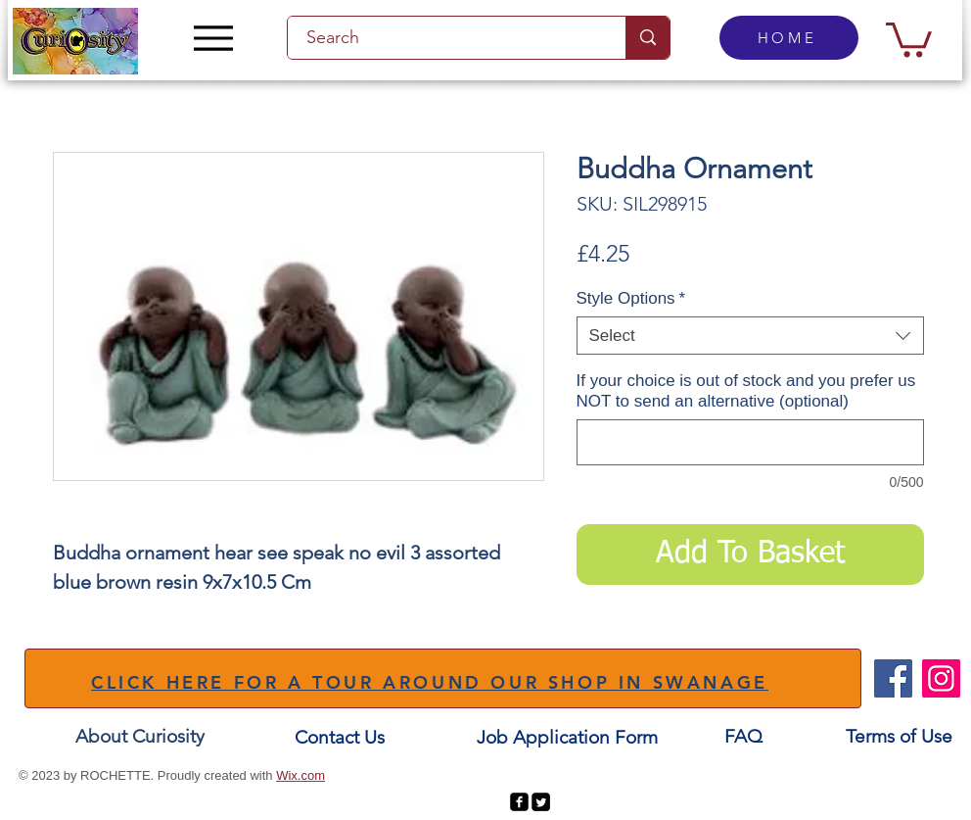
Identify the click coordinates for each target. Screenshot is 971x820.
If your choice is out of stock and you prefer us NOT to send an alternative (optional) (746, 390)
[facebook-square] (519, 802)
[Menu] (213, 38)
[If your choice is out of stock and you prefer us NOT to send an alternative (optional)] (750, 442)
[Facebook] (893, 678)
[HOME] (788, 38)
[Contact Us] (339, 738)
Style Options (631, 298)
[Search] (445, 38)
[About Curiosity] (140, 737)
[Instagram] (941, 678)
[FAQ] (743, 737)
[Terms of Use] (899, 737)
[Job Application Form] (567, 738)
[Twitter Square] (541, 802)
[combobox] (750, 335)
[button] (909, 38)
